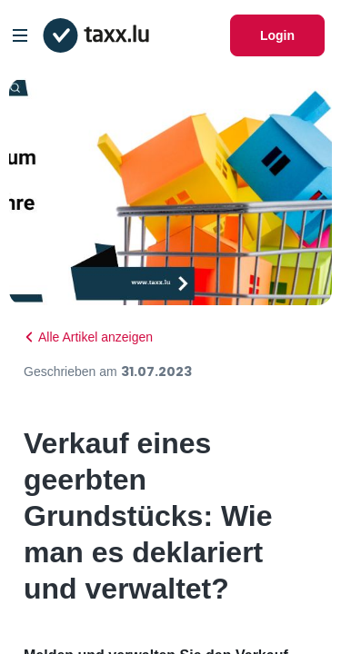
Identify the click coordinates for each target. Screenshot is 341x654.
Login (277, 35)
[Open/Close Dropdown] (20, 35)
